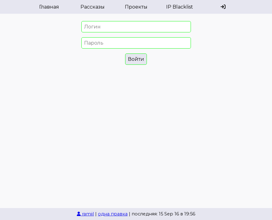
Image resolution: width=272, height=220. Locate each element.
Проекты (136, 7)
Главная (49, 7)
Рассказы (92, 7)
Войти (136, 59)
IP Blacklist (179, 7)
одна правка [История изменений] (113, 214)
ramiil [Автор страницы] (85, 214)
